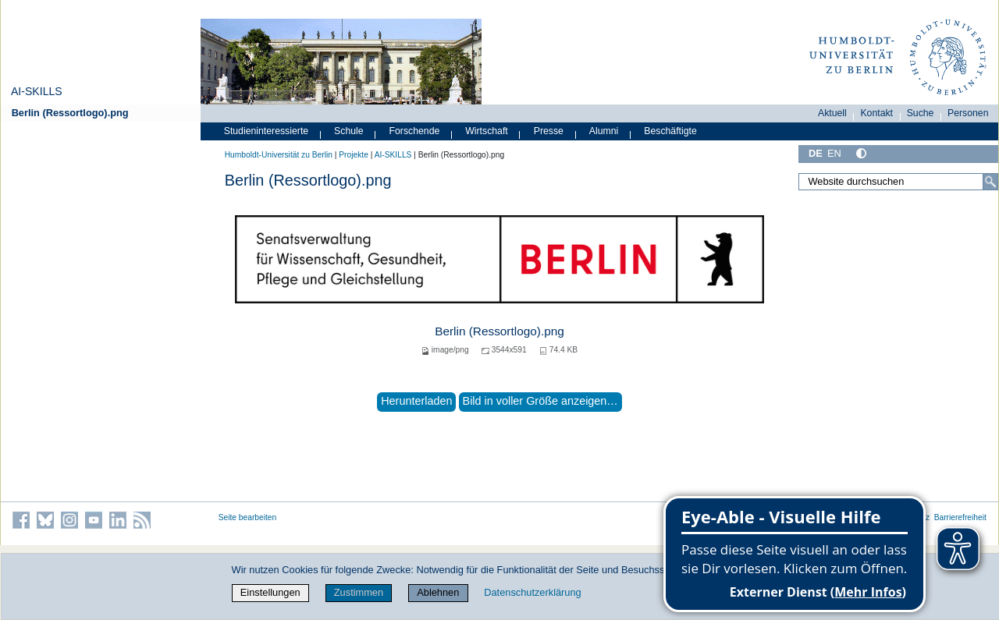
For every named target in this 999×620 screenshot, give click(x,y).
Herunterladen (416, 401)
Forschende (414, 131)
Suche (920, 113)
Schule (349, 131)
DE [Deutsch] (816, 153)
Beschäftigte (670, 131)
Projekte (353, 155)
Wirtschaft (486, 131)
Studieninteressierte (266, 131)
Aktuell (832, 113)
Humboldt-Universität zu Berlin (278, 155)
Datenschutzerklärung (532, 592)
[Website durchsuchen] (898, 181)
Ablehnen (438, 592)
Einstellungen (270, 592)
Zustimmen (358, 592)
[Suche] (990, 181)
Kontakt (876, 113)
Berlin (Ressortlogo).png (70, 113)
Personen (968, 113)
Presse (548, 131)
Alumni (604, 131)
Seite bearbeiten (248, 517)
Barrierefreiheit (960, 517)
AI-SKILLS (36, 91)
